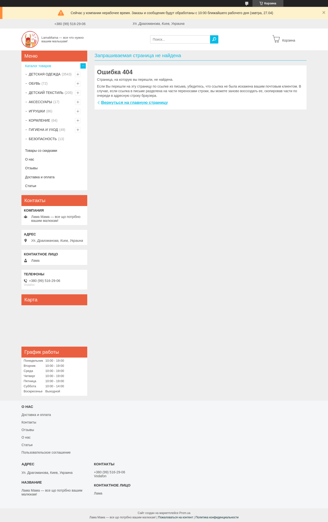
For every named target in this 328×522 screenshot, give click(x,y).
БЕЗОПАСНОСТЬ (43, 139)
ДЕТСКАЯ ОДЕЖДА (44, 74)
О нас (29, 159)
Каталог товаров (38, 66)
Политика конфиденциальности (217, 517)
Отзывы (31, 168)
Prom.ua (184, 513)
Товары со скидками (41, 151)
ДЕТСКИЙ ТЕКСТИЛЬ (46, 93)
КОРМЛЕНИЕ (39, 120)
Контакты (28, 422)
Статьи (30, 186)
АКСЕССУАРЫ (40, 102)
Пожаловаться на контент (175, 517)
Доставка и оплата (40, 177)
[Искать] (214, 39)
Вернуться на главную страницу (134, 102)
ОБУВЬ (34, 83)
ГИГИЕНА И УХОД (43, 130)
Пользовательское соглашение (46, 452)
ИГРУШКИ (37, 111)
